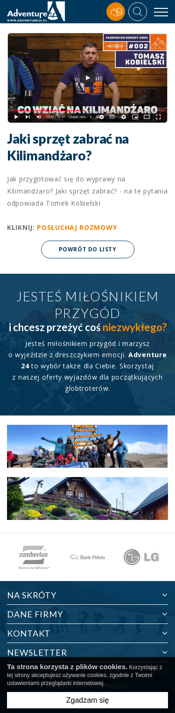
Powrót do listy (88, 249)
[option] (34, 557)
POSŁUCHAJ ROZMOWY (77, 227)
